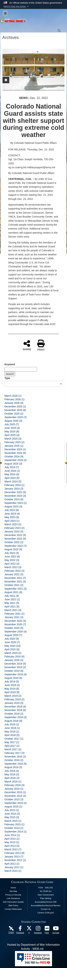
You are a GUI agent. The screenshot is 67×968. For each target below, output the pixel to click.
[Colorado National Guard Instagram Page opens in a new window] (38, 929)
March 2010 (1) (12, 870)
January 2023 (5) (13, 531)
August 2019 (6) (13, 678)
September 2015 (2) (15, 803)
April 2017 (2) (11, 745)
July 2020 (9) (11, 638)
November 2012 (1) (15, 860)
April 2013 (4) (11, 845)
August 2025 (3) (13, 420)
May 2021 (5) (11, 603)
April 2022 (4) (11, 563)
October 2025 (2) (13, 413)
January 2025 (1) (13, 445)
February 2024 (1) (14, 485)
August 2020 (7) (13, 635)
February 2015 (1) (14, 824)
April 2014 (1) (11, 838)
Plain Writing (45, 898)
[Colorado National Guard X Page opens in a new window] (29, 929)
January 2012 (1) (13, 867)
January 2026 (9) (13, 402)
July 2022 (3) (11, 553)
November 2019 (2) (15, 667)
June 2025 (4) (12, 427)
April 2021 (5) (11, 606)
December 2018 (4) (15, 706)
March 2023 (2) (12, 524)
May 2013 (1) (11, 842)
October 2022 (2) (13, 542)
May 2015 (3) (11, 817)
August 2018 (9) (13, 720)
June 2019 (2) (12, 685)
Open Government (46, 895)
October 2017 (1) (13, 738)
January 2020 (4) (13, 660)
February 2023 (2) (14, 528)
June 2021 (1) (12, 599)
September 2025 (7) (15, 417)
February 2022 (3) (14, 570)
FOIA (40, 888)
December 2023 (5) (15, 492)
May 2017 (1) (11, 742)
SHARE (27, 345)
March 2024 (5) (12, 481)
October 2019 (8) (13, 670)
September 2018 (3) (15, 717)
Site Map (13, 891)
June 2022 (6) (12, 556)
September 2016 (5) (15, 763)
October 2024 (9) (13, 456)
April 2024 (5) (11, 477)
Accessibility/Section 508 (45, 902)
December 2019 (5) (15, 663)
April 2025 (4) (11, 435)
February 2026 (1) (14, 399)
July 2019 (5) (11, 681)
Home (13, 888)
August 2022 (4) (13, 549)
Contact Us (45, 909)
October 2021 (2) (13, 585)
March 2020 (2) (12, 653)
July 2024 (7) (11, 467)
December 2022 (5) (15, 535)
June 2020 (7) (12, 642)
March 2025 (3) (12, 438)
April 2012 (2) (11, 863)
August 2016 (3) (13, 767)
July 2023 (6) (11, 510)
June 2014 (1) (12, 835)
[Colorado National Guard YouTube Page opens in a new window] (55, 929)
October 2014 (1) (13, 828)
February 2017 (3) (14, 753)
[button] (16, 6)
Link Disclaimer (13, 898)
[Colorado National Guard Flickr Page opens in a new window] (46, 929)
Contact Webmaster (13, 909)
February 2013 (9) (14, 853)
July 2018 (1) (11, 724)
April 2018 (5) (11, 735)
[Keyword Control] (20, 369)
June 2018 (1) (12, 728)
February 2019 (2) (14, 699)
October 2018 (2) (13, 713)
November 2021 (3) (15, 581)
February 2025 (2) (14, 442)
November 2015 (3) (15, 795)
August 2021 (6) (13, 592)
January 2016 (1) (13, 788)
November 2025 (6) (15, 410)
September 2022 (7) (15, 545)
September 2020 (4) (15, 631)
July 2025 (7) (11, 424)
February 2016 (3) (14, 785)
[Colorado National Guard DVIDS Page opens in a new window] (11, 928)
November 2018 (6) (15, 710)
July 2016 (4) (11, 770)
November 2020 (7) (15, 624)
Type (7, 378)
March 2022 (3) (12, 567)
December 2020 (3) (15, 620)
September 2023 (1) (15, 503)
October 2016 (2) (13, 760)
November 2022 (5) (15, 538)
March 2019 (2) (12, 695)
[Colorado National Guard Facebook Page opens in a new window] (20, 929)
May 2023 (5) (11, 517)
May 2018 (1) (11, 731)
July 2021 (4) (11, 595)
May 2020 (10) (12, 645)
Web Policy (13, 905)
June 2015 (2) (12, 813)
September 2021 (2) (15, 588)
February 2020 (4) (14, 656)
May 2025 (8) (11, 431)
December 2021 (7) (15, 578)
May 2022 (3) (11, 560)
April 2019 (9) (11, 692)
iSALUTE (49, 888)
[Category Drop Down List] (33, 384)
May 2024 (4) (11, 474)
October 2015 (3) (13, 799)
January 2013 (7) (13, 856)
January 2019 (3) (13, 703)
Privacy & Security (13, 895)
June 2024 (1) (12, 470)
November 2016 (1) (15, 756)
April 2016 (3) (11, 778)
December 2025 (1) (15, 406)
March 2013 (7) (12, 849)
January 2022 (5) (13, 574)
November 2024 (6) (15, 452)
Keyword (9, 364)
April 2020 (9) (11, 649)
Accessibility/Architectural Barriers (45, 905)
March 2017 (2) (12, 749)
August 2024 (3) (13, 463)
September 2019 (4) (15, 674)
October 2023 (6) (13, 499)
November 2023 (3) (15, 495)
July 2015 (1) (11, 810)
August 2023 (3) (13, 506)
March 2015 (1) (12, 820)
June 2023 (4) (12, 513)
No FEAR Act (45, 891)
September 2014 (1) (15, 831)
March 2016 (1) (12, 781)
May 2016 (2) (11, 774)
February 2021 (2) (14, 613)
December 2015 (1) (15, 792)
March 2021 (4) (12, 610)
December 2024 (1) (15, 449)
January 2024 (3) (13, 488)
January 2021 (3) (13, 617)
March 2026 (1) (12, 395)
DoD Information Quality (13, 902)
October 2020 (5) (13, 628)
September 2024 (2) (15, 460)
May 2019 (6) (11, 688)
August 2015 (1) (13, 806)
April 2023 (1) (11, 520)
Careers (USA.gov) (45, 913)
